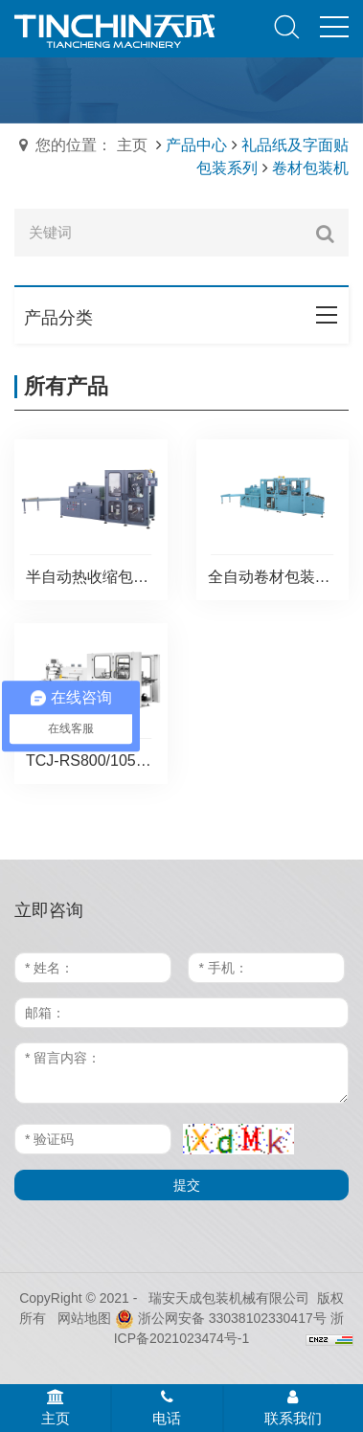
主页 (55, 1408)
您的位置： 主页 (91, 145)
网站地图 (84, 1318)
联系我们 (293, 1408)
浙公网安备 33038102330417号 (221, 1318)
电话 (166, 1408)
